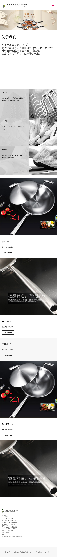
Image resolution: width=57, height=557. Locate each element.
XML (50, 552)
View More (8, 84)
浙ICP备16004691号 (31, 552)
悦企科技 (46, 552)
